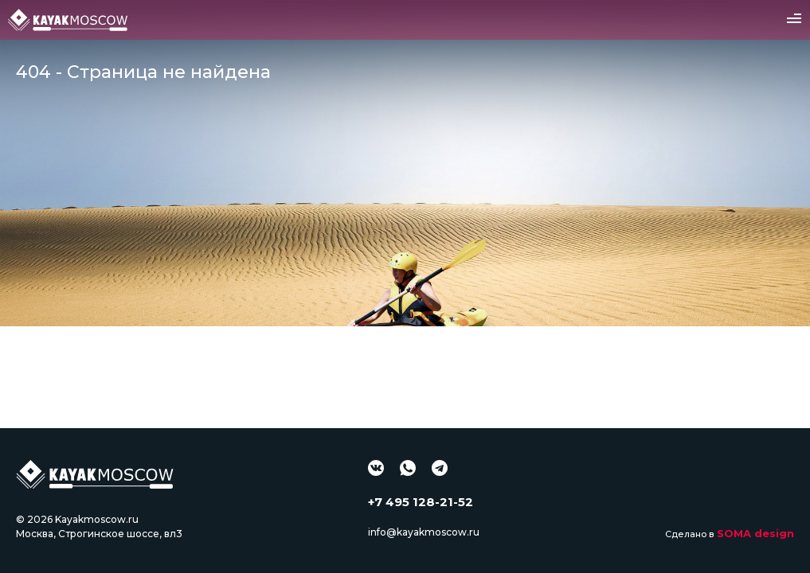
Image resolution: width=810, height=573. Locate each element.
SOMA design (755, 533)
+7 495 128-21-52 (420, 501)
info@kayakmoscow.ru (423, 532)
